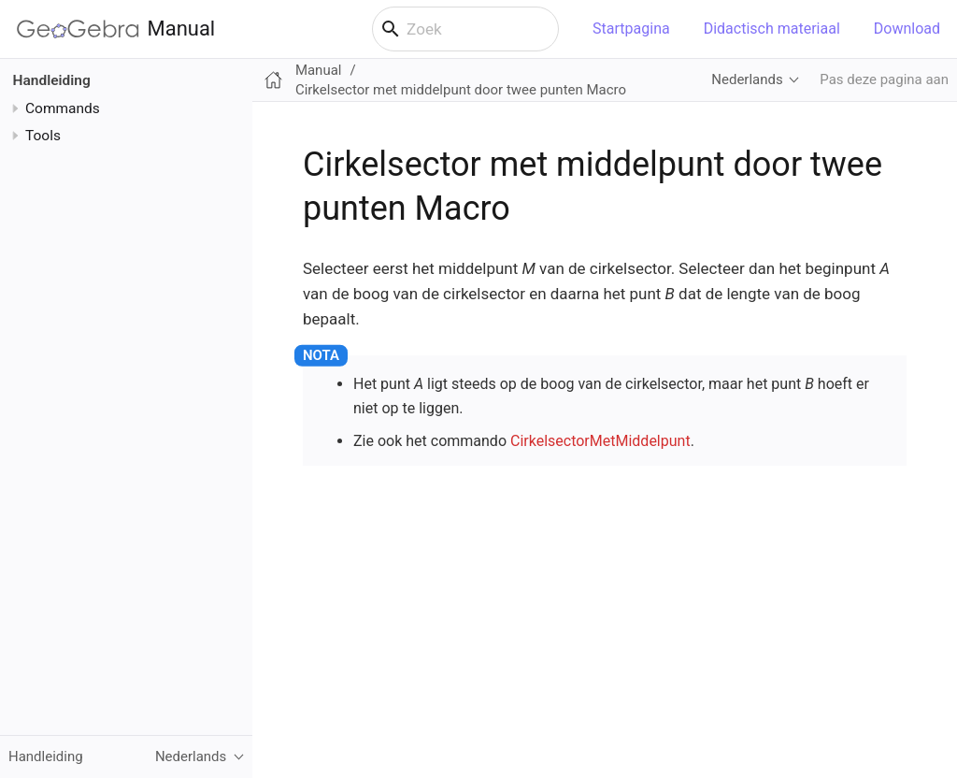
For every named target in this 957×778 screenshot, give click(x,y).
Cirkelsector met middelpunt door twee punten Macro (460, 89)
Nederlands (746, 79)
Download (907, 28)
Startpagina (631, 28)
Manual (116, 29)
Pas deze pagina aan (884, 79)
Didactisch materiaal (772, 28)
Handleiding (52, 80)
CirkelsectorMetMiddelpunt (600, 441)
